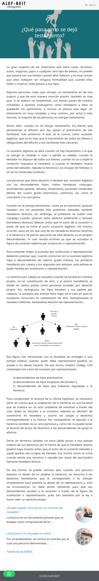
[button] (9, 573)
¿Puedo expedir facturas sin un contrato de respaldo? (35, 510)
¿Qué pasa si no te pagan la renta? (29, 533)
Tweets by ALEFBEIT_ (20, 552)
